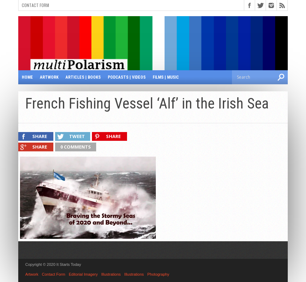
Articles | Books (83, 77)
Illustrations (111, 274)
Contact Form (35, 5)
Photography (158, 274)
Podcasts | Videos (127, 77)
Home (27, 77)
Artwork (49, 77)
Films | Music (166, 77)
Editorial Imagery (83, 274)
